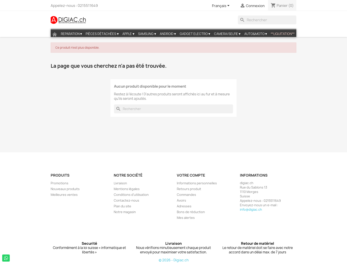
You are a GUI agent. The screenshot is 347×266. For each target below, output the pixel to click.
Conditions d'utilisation (131, 195)
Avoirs (181, 200)
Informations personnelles (197, 183)
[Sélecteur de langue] (221, 6)
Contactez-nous (126, 200)
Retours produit (189, 189)
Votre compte (191, 175)
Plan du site (122, 206)
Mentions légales (127, 189)
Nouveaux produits (65, 189)
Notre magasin (125, 212)
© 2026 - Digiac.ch (174, 260)
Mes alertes (186, 218)
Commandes (186, 195)
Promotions (59, 183)
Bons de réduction (191, 212)
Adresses (184, 206)
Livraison (120, 183)
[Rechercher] (267, 19)
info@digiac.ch (251, 209)
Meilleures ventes (64, 195)
